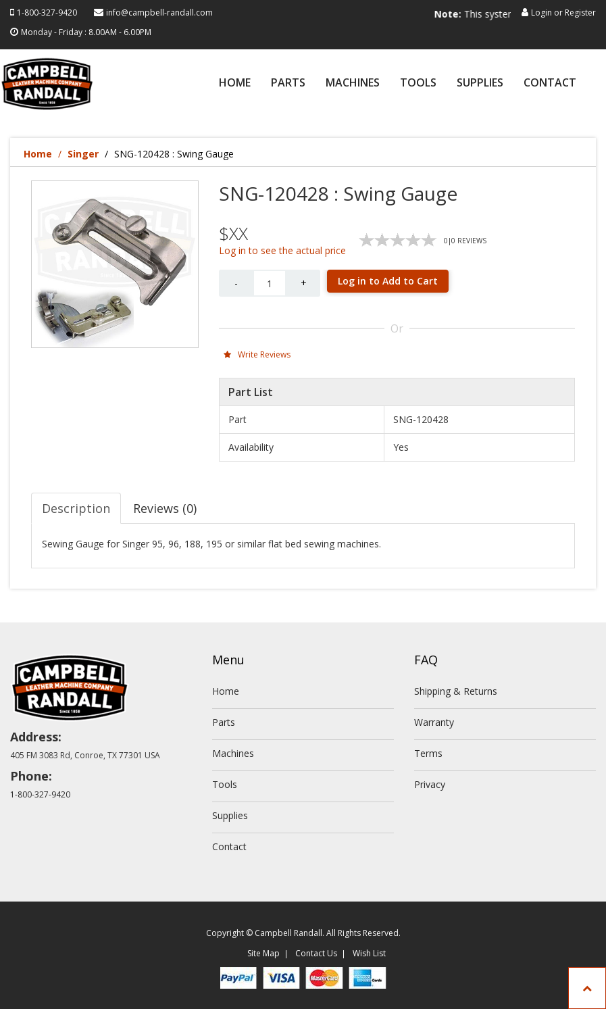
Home (235, 83)
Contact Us (316, 953)
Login (541, 12)
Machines (353, 83)
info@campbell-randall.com (159, 12)
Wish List (369, 953)
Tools (418, 83)
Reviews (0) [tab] (165, 508)
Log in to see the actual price (282, 250)
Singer (83, 153)
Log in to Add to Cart (388, 280)
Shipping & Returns (455, 691)
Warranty (434, 722)
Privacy (429, 784)
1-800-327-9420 (47, 12)
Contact (550, 83)
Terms (428, 753)
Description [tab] (76, 508)
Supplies (480, 83)
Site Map (263, 953)
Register (580, 12)
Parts (288, 83)
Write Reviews (257, 354)
